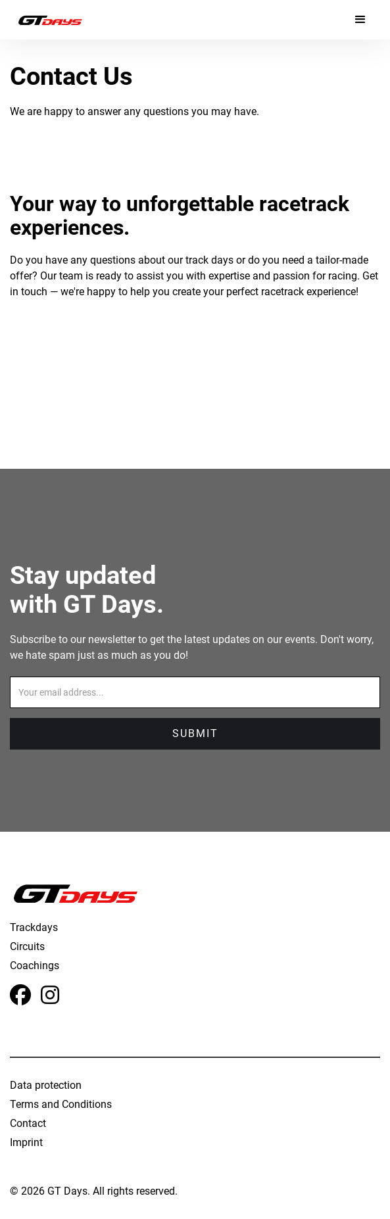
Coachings (34, 965)
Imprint (26, 1142)
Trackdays (34, 927)
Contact (28, 1123)
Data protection (46, 1085)
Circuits (27, 946)
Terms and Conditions (61, 1104)
